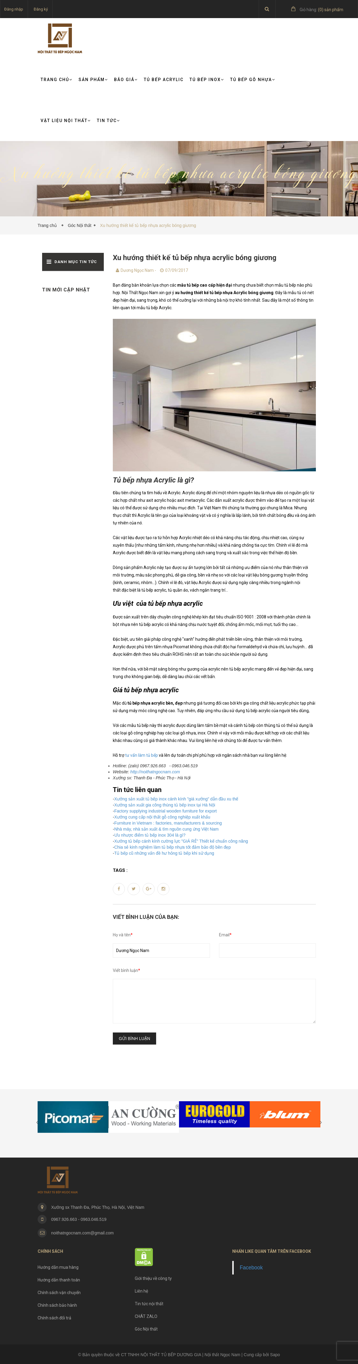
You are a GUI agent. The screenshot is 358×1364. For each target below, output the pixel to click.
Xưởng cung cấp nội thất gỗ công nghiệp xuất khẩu (162, 817)
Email (225, 934)
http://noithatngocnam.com (155, 771)
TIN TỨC (108, 120)
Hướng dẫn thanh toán (59, 1280)
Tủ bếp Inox (207, 79)
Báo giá (126, 79)
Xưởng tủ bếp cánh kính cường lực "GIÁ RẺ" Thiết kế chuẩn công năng (181, 841)
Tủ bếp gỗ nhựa (252, 79)
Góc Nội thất (79, 225)
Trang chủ (57, 79)
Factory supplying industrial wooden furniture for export (165, 811)
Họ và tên (123, 934)
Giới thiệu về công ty (153, 1278)
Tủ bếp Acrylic (164, 79)
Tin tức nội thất (149, 1303)
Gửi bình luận (134, 1038)
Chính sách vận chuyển (59, 1292)
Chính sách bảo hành (57, 1305)
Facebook (251, 1268)
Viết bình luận (126, 970)
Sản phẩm (93, 79)
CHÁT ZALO (146, 1316)
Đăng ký (41, 9)
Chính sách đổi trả (54, 1317)
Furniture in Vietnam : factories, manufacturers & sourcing (168, 823)
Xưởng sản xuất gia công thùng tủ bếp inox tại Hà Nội (164, 805)
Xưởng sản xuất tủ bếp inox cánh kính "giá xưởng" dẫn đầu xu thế (176, 799)
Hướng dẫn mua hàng (58, 1267)
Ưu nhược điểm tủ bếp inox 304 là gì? (150, 835)
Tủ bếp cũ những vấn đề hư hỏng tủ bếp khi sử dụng (164, 853)
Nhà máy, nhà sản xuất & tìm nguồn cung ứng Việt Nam (166, 829)
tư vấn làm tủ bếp (141, 755)
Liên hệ (141, 1291)
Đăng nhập (13, 9)
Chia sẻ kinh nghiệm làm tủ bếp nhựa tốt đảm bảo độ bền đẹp (172, 847)
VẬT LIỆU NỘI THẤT (66, 120)
